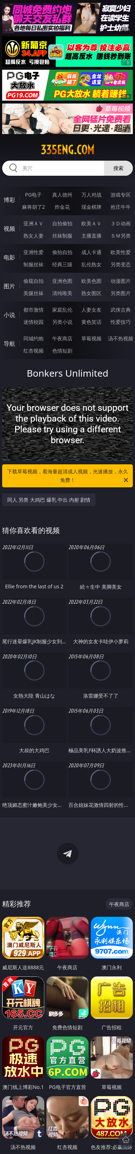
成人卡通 (91, 252)
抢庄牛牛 (121, 206)
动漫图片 (121, 280)
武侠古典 (121, 309)
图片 (9, 286)
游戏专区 (121, 194)
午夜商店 (62, 338)
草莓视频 (91, 338)
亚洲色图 (62, 280)
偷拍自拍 (62, 252)
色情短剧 (62, 350)
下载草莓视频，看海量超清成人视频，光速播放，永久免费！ (68, 476)
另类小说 (62, 321)
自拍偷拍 (62, 223)
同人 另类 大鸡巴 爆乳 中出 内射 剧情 (49, 499)
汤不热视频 (120, 338)
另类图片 (121, 293)
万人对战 (91, 194)
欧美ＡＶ (91, 223)
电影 (9, 257)
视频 (9, 229)
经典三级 (62, 264)
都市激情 (33, 309)
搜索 (118, 168)
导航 (9, 344)
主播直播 (91, 235)
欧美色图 (91, 280)
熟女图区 (91, 293)
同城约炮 (33, 338)
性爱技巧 (121, 321)
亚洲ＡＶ (33, 223)
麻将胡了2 (33, 206)
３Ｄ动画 (121, 223)
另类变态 (121, 264)
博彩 (9, 200)
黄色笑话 (91, 321)
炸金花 (62, 206)
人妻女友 (91, 309)
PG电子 (33, 194)
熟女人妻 (33, 235)
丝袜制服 (62, 235)
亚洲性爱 (33, 252)
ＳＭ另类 (121, 235)
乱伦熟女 (91, 264)
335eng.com (67, 150)
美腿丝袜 (33, 293)
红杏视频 (33, 350)
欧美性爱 (121, 252)
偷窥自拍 (33, 280)
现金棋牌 (91, 206)
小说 (9, 315)
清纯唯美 (62, 293)
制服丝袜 (33, 264)
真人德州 (62, 194)
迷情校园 (33, 321)
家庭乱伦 (62, 309)
